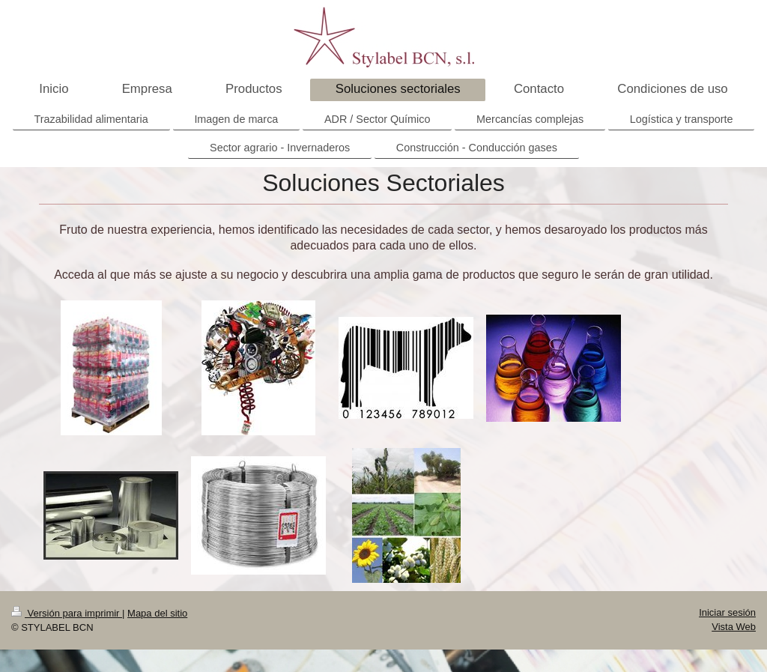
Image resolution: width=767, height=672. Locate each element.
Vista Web (734, 626)
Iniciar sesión (727, 612)
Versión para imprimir (66, 613)
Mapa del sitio (157, 613)
